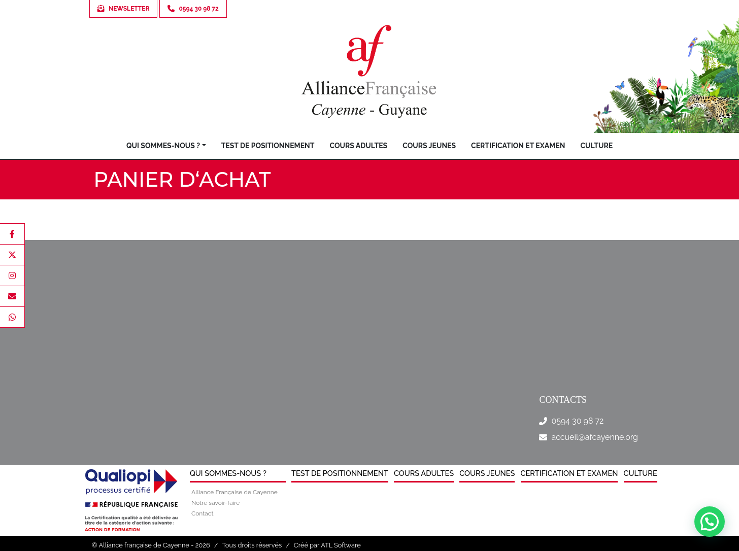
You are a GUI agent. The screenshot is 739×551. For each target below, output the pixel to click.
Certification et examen (518, 146)
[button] (709, 521)
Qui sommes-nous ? (163, 146)
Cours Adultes (358, 146)
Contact (202, 513)
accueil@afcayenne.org (594, 437)
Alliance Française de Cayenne (234, 492)
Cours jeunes (429, 146)
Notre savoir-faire (215, 502)
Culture (596, 146)
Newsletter (123, 8)
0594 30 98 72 (577, 421)
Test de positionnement (268, 146)
